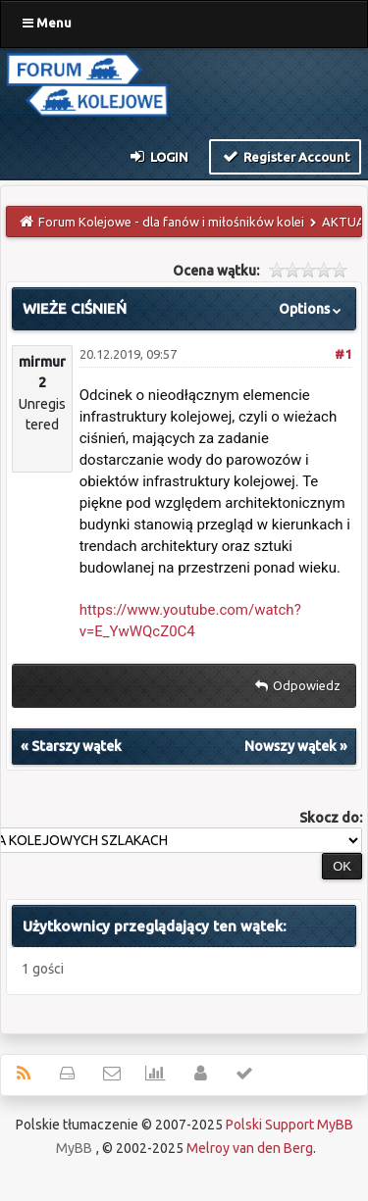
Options (312, 309)
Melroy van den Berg (249, 1148)
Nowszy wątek (290, 746)
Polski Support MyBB (289, 1124)
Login (158, 156)
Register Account (285, 156)
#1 (343, 354)
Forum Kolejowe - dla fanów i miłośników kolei (171, 221)
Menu (47, 22)
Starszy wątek (76, 746)
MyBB (74, 1148)
